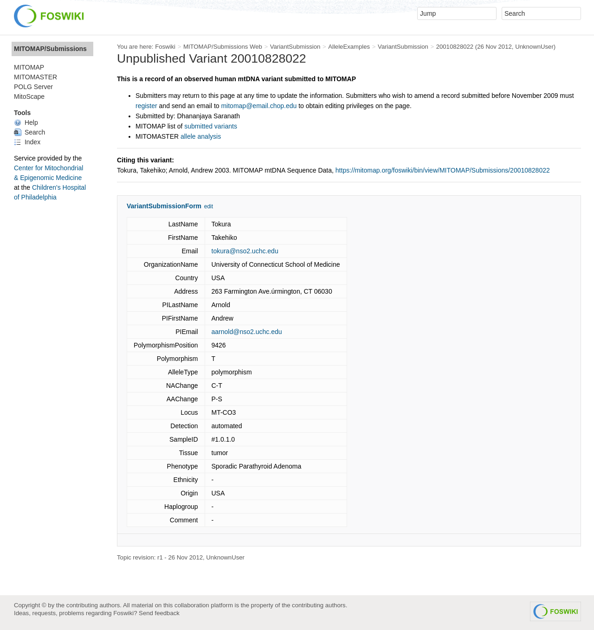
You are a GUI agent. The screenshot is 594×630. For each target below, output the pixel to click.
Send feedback (159, 613)
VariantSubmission (295, 46)
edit (208, 206)
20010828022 (455, 46)
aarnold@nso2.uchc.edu (247, 331)
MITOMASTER (35, 77)
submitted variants (210, 126)
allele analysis (201, 136)
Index (27, 142)
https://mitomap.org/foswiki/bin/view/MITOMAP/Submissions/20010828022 (443, 170)
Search (29, 132)
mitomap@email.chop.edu (259, 105)
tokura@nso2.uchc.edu (245, 251)
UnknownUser (534, 46)
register (146, 105)
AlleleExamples (349, 46)
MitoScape (29, 96)
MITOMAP (29, 67)
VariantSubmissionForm (164, 206)
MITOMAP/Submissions (50, 48)
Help (26, 122)
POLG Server (33, 86)
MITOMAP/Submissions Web (222, 46)
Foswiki (165, 46)
